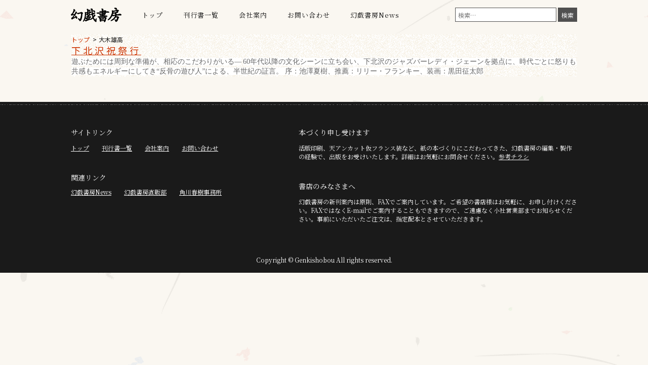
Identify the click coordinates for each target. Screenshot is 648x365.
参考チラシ (514, 156)
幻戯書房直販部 (145, 192)
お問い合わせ (309, 15)
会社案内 (253, 15)
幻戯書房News (374, 15)
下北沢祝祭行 (106, 50)
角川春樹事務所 (200, 192)
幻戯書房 (96, 15)
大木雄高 (111, 39)
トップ (152, 15)
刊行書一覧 (201, 15)
